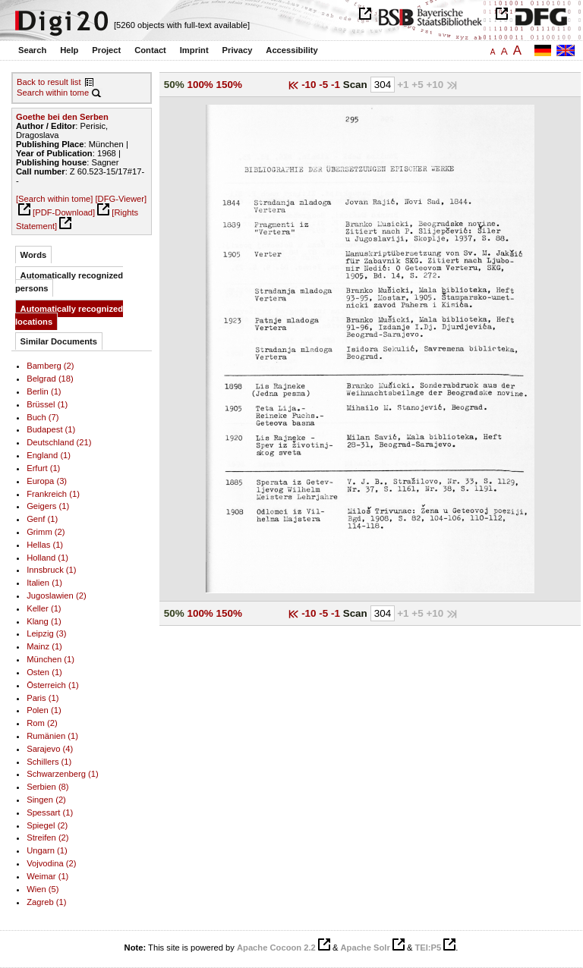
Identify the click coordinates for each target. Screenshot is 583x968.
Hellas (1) (45, 544)
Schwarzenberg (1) (63, 773)
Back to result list (49, 81)
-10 (310, 84)
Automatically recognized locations (69, 315)
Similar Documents (58, 341)
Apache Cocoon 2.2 (276, 947)
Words (33, 254)
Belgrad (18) (50, 378)
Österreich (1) (52, 685)
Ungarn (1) (47, 850)
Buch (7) (42, 417)
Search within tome (53, 92)
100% (200, 84)
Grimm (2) (46, 531)
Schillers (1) (49, 761)
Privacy (237, 50)
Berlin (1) (44, 391)
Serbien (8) (47, 786)
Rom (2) (42, 723)
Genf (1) (42, 518)
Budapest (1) (51, 429)
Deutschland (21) (59, 442)
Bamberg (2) (50, 365)
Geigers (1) (48, 506)
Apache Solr (365, 947)
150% (229, 84)
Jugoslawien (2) (56, 595)
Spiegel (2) (47, 825)
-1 (337, 84)
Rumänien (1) (52, 735)
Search (32, 50)
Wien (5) (42, 889)
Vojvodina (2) (51, 863)
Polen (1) (44, 710)
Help (69, 50)
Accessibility (291, 50)
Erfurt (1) (43, 468)
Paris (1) (42, 697)
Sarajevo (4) (50, 748)
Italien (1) (44, 582)
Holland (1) (47, 557)
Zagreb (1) (46, 902)
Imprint (194, 50)
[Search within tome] (54, 198)
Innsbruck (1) (51, 569)
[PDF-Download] (64, 212)
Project (106, 50)
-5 (325, 84)
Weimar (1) (47, 876)
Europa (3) (47, 481)
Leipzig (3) (46, 633)
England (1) (49, 455)
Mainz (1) (44, 646)
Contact (150, 50)
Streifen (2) (47, 837)
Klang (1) (44, 621)
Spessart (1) (50, 812)
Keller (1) (44, 608)
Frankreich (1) (53, 493)
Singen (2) (46, 799)
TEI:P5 (427, 947)
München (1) (50, 659)
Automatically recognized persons (69, 282)
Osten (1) (44, 672)
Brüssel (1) (47, 404)
